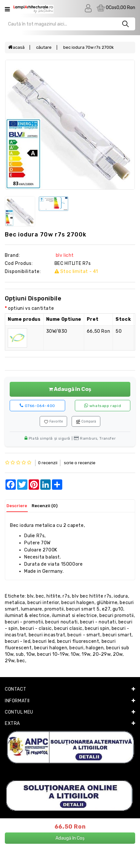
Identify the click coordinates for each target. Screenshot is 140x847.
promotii (54, 609)
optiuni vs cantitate (31, 308)
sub (20, 654)
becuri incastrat (47, 635)
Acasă (16, 47)
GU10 (118, 609)
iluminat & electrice (27, 615)
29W (10, 661)
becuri (76, 648)
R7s (66, 596)
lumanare (31, 609)
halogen (95, 648)
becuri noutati (61, 622)
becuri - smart (83, 635)
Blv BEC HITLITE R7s (91, 596)
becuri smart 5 (82, 609)
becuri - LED (17, 641)
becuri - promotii (24, 622)
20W (118, 654)
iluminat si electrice (74, 615)
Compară (86, 421)
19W (86, 654)
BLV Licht (64, 255)
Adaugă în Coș (70, 389)
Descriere (16, 505)
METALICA (15, 602)
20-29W (102, 654)
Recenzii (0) (44, 505)
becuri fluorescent (78, 641)
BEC (40, 596)
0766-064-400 (37, 405)
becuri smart (117, 635)
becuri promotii (116, 615)
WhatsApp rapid (102, 405)
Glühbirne (107, 602)
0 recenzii (47, 462)
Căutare (44, 47)
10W (75, 654)
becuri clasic (68, 628)
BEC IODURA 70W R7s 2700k (88, 47)
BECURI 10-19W (52, 654)
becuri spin (97, 628)
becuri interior (43, 602)
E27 (106, 609)
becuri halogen (77, 602)
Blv (30, 596)
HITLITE (53, 596)
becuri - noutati (98, 622)
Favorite (53, 421)
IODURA (121, 596)
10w (30, 654)
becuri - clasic (36, 628)
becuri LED (44, 641)
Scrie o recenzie (79, 462)
